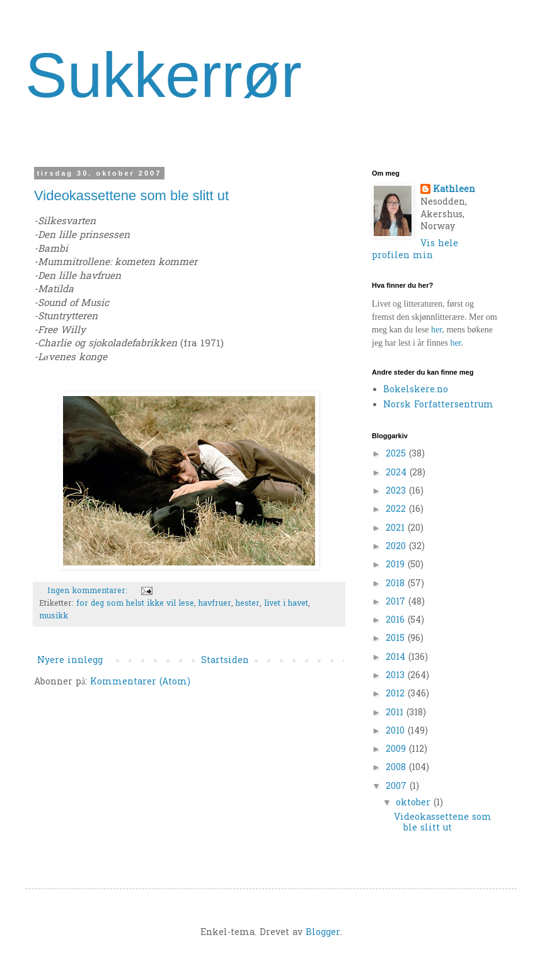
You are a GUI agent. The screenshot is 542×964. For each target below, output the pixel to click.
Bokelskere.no (415, 390)
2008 (397, 767)
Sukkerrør (163, 75)
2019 (397, 565)
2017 (397, 602)
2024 (398, 473)
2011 (396, 713)
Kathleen (454, 190)
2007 (398, 786)
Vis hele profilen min (415, 250)
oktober (415, 803)
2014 (397, 657)
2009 (397, 749)
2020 (397, 546)
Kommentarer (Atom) (140, 682)
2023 (397, 491)
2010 (397, 731)
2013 (397, 676)
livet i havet (286, 604)
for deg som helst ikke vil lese (135, 604)
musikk (53, 616)
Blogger (323, 932)
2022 (397, 509)
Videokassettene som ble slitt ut (131, 195)
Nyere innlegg (70, 660)
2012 (397, 694)
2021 (397, 528)
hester (248, 604)
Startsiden (225, 660)
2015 (397, 638)
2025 (397, 454)
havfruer (215, 604)
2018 (397, 584)
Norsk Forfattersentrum (438, 405)
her (436, 329)
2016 (397, 620)
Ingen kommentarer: (88, 591)
